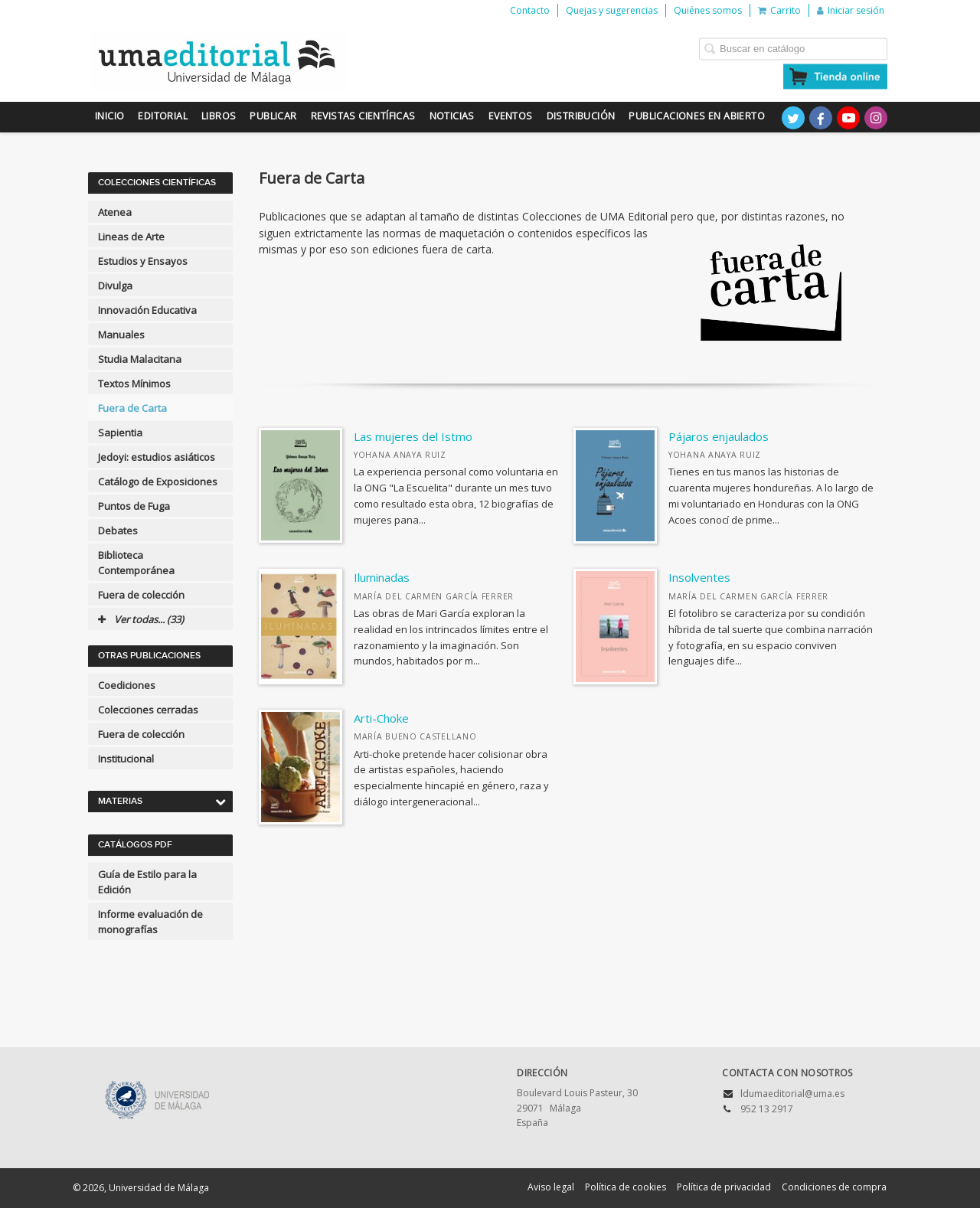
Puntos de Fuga (134, 506)
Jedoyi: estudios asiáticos (156, 457)
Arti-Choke (381, 718)
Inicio (109, 115)
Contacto (530, 10)
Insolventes (699, 577)
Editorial (163, 115)
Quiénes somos (708, 10)
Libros (218, 115)
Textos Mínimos (134, 383)
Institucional (126, 759)
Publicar (273, 115)
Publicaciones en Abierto (697, 115)
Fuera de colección (141, 595)
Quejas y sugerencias (612, 10)
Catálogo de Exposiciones (157, 481)
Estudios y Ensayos (143, 261)
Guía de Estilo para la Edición (147, 881)
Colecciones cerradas (148, 710)
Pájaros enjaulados (718, 436)
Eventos (510, 115)
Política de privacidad (724, 1186)
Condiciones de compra (834, 1186)
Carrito (779, 10)
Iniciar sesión (850, 10)
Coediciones (126, 685)
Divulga (115, 285)
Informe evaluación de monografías (150, 921)
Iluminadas (382, 577)
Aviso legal (551, 1186)
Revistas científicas (363, 115)
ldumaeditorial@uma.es (792, 1093)
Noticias (452, 115)
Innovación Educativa (147, 310)
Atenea (115, 212)
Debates (118, 530)
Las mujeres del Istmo (413, 436)
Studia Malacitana (139, 359)
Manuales (121, 334)
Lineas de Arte (131, 236)
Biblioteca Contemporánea (136, 562)
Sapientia (120, 432)
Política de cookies (625, 1186)
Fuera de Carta (132, 408)
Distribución (581, 115)
